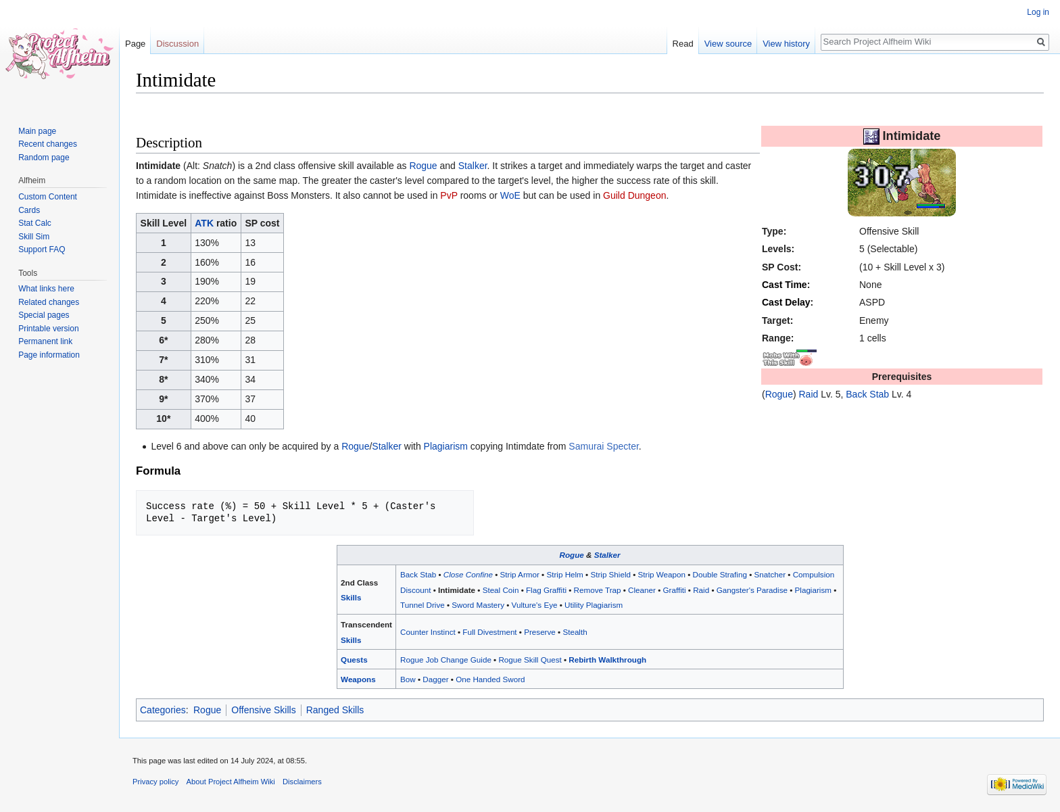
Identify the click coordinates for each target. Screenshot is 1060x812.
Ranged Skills (335, 709)
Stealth (574, 631)
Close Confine (468, 574)
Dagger (435, 679)
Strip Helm (564, 574)
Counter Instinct (428, 631)
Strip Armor (519, 574)
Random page (43, 157)
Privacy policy (155, 782)
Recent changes (47, 144)
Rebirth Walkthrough (607, 659)
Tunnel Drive (422, 604)
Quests (354, 659)
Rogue (779, 394)
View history (786, 44)
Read (683, 44)
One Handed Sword (490, 679)
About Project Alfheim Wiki (231, 782)
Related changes (48, 302)
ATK (204, 223)
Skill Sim (33, 236)
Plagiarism (446, 446)
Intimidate (456, 590)
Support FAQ (41, 249)
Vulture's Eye (535, 604)
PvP (448, 195)
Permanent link (45, 341)
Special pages (43, 315)
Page (135, 44)
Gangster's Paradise (752, 590)
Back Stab (867, 394)
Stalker (472, 165)
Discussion (177, 44)
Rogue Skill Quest (529, 659)
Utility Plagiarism (593, 604)
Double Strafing (720, 574)
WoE (510, 195)
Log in (1038, 12)
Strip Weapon (661, 574)
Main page (37, 131)
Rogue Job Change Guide (445, 659)
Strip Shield (610, 574)
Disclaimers (302, 782)
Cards (29, 210)
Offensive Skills (263, 709)
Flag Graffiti (546, 590)
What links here (46, 288)
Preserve (540, 631)
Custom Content (47, 196)
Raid (809, 394)
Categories (163, 709)
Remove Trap (597, 590)
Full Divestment (489, 631)
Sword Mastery (478, 604)
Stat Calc (34, 223)
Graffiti (673, 590)
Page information (49, 355)
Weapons (358, 679)
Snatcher (770, 574)
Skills (351, 597)
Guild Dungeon (634, 195)
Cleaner (642, 590)
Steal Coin (501, 590)
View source (728, 44)
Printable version (48, 328)
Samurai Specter (604, 446)
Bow (408, 679)
